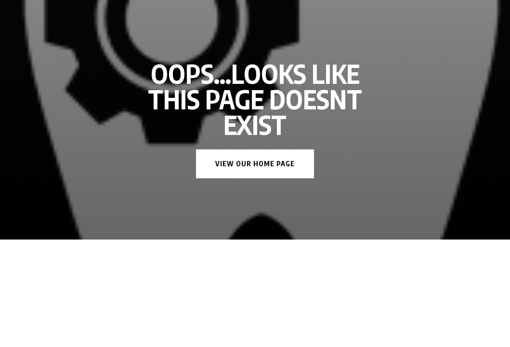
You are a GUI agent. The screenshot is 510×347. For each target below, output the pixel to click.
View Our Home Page (255, 164)
